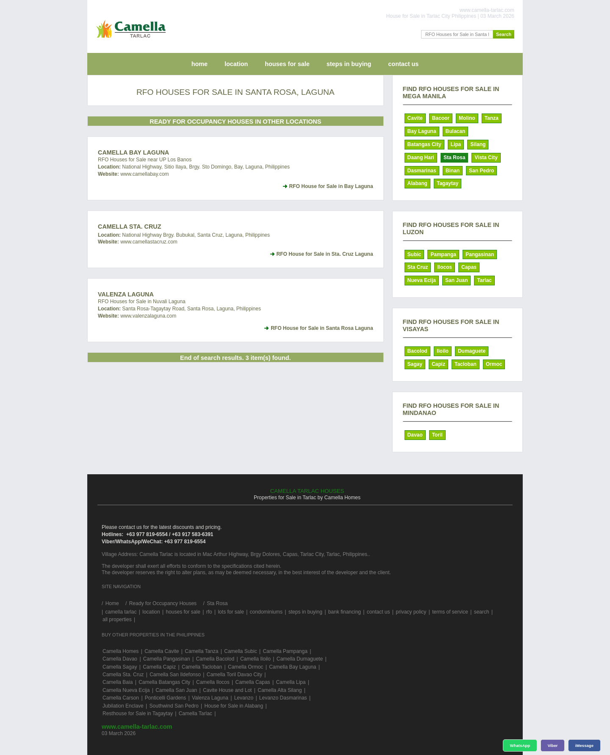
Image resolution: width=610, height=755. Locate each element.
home (199, 64)
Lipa (456, 144)
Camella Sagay (120, 667)
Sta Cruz (418, 267)
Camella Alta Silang (280, 690)
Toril (437, 435)
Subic (414, 254)
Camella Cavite (161, 651)
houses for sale (287, 64)
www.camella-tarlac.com (137, 726)
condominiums (266, 612)
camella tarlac (120, 612)
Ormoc (494, 364)
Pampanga (443, 254)
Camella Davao (120, 659)
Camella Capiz (159, 667)
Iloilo (443, 351)
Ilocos (444, 267)
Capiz (438, 364)
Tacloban (466, 364)
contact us (403, 64)
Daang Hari (421, 157)
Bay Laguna (422, 131)
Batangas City (424, 144)
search (481, 612)
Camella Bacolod (215, 659)
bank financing (344, 612)
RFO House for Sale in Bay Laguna (331, 186)
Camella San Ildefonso (175, 675)
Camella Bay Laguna (133, 152)
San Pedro (481, 171)
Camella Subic (240, 651)
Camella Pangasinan (166, 659)
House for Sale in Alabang (233, 706)
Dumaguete (471, 351)
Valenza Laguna (126, 294)
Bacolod (417, 351)
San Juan (456, 280)
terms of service (450, 612)
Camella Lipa (290, 682)
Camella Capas (253, 682)
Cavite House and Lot (227, 690)
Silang (477, 144)
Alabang (417, 183)
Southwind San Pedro (174, 706)
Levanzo (243, 698)
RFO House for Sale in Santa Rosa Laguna (322, 328)
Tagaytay (447, 183)
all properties (117, 619)
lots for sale (231, 612)
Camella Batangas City (164, 682)
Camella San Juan (176, 690)
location (236, 64)
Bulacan (456, 131)
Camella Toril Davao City (234, 675)
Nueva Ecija (422, 280)
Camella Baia (118, 682)
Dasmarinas (422, 171)
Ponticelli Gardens (165, 698)
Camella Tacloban (202, 667)
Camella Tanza (201, 651)
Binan (453, 171)
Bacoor (440, 118)
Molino (467, 118)
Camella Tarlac (195, 713)
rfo (209, 612)
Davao (415, 435)
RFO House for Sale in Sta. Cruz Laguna (325, 254)
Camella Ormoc (245, 667)
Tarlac (484, 280)
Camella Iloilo (255, 659)
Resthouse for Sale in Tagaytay (138, 713)
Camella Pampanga (285, 651)
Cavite (415, 118)
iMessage (584, 745)
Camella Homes (121, 651)
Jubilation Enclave (123, 706)
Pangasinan (480, 254)
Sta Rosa (454, 157)
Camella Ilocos (213, 682)
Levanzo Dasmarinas (283, 698)
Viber (553, 745)
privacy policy (411, 612)
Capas (469, 267)
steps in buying (349, 64)
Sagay (415, 364)
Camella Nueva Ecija (126, 690)
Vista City (485, 157)
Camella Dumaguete (300, 659)
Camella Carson (121, 698)
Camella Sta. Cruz (129, 226)
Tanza (492, 118)
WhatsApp (520, 745)
